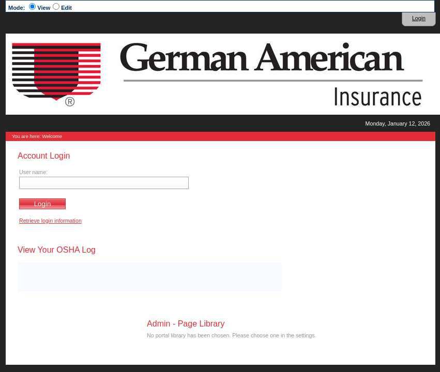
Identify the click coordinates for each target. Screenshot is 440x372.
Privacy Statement (276, 341)
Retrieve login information (50, 221)
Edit (66, 8)
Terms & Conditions (232, 341)
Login (419, 18)
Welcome (52, 136)
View (43, 8)
